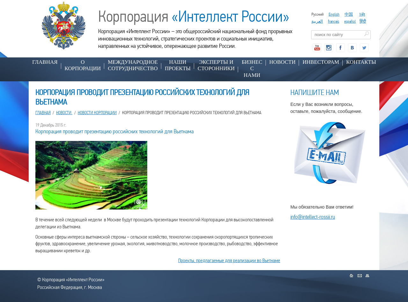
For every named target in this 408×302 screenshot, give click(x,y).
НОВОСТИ (282, 62)
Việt (362, 14)
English (334, 14)
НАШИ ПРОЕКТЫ (178, 65)
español (350, 21)
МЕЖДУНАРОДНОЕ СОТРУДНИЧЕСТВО (133, 65)
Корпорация (193, 16)
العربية (317, 21)
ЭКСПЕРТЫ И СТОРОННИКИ (216, 65)
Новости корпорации (97, 112)
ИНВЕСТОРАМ (320, 62)
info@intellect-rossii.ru (312, 216)
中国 (349, 14)
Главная (45, 62)
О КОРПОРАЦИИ (83, 65)
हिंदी (363, 21)
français (333, 21)
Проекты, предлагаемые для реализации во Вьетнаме (229, 260)
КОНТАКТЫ (361, 62)
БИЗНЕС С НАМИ (252, 68)
